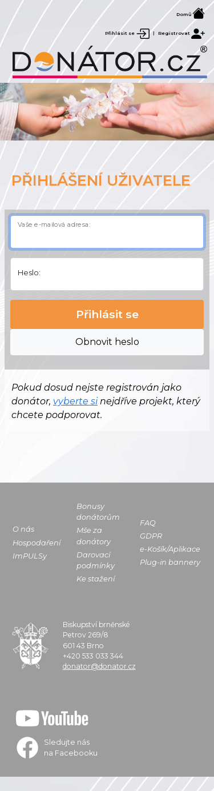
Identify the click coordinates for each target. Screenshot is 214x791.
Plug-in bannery (170, 562)
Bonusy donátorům (98, 511)
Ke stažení (95, 579)
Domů (190, 14)
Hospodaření (36, 543)
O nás (23, 529)
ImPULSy (30, 556)
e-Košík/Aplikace (170, 549)
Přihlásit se (128, 33)
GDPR (151, 536)
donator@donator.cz (99, 666)
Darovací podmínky (95, 560)
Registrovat (181, 33)
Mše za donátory (93, 535)
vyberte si (75, 401)
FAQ (148, 523)
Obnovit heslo (107, 341)
